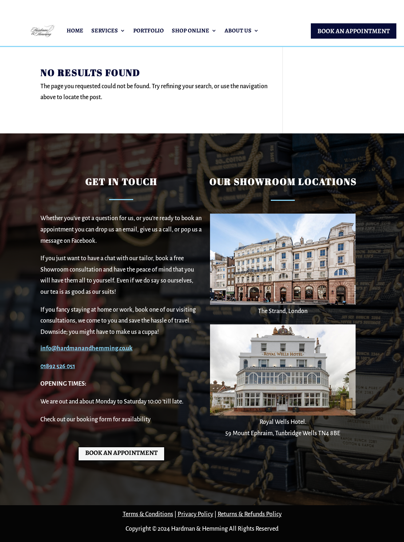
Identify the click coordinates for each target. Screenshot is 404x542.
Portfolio (148, 31)
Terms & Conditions (148, 514)
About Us (238, 31)
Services (104, 31)
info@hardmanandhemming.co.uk (86, 348)
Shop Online (190, 31)
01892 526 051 (57, 366)
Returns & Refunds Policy (250, 514)
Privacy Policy (195, 514)
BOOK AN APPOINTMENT (353, 31)
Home (75, 31)
